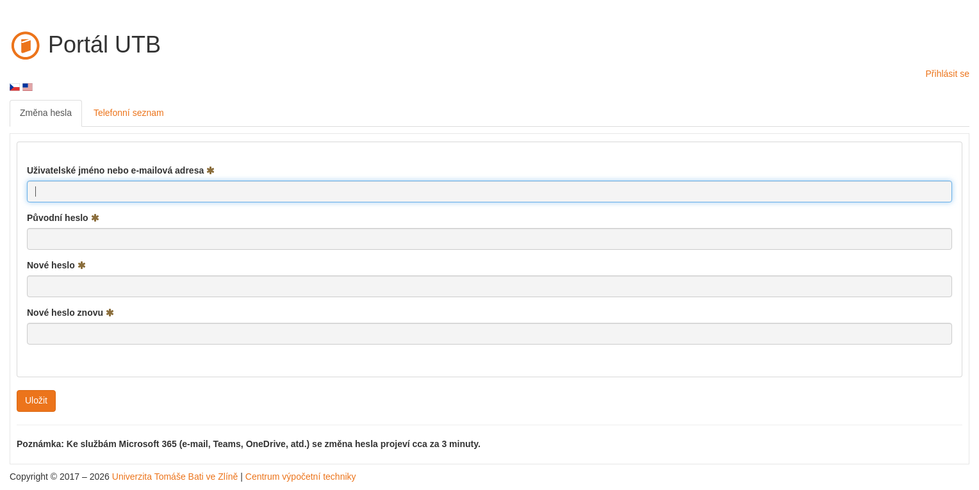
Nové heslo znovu (70, 312)
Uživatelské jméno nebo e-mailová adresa (121, 170)
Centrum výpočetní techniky (300, 476)
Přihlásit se (947, 74)
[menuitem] (46, 113)
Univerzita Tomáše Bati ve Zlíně (175, 476)
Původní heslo (63, 218)
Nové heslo (56, 265)
